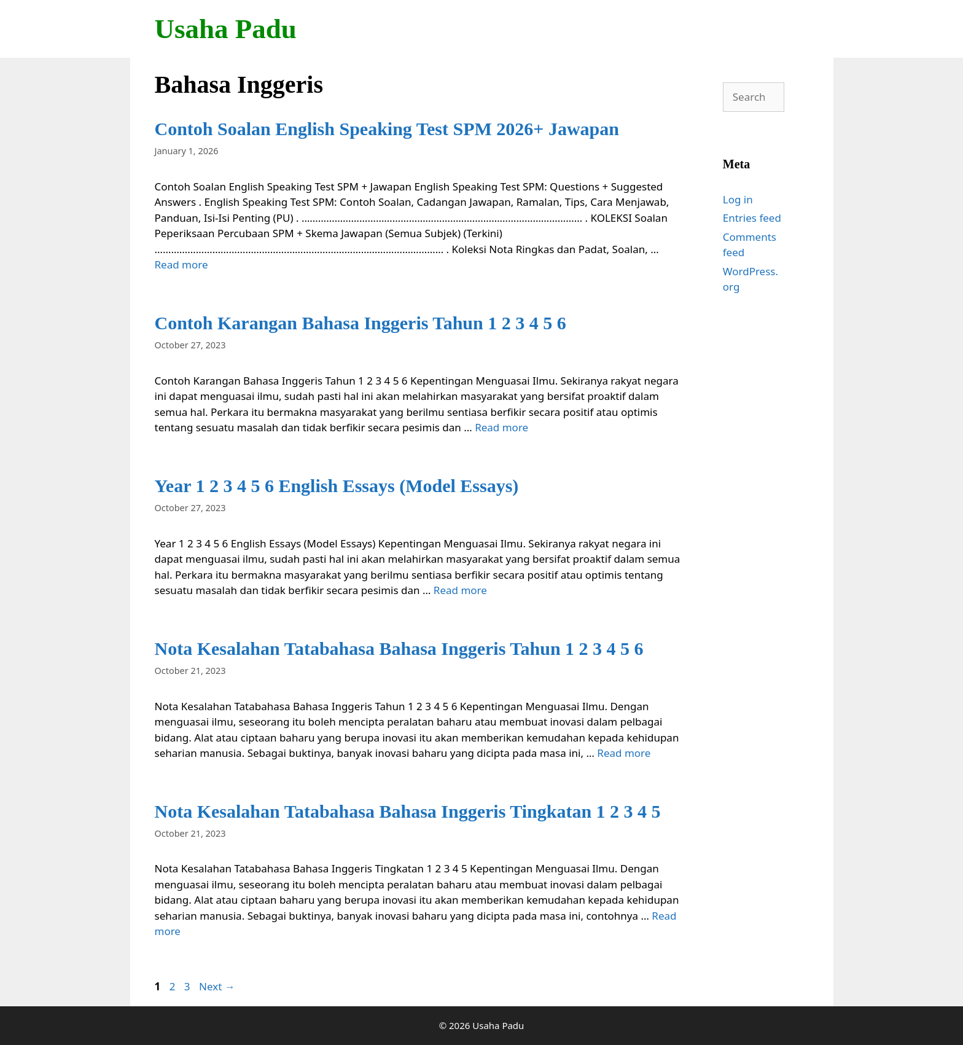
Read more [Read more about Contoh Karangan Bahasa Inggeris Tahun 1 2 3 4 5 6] (501, 427)
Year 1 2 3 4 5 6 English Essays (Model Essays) (337, 486)
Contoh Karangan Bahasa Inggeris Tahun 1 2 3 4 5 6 (360, 323)
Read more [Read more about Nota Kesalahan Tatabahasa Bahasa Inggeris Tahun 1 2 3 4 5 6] (623, 753)
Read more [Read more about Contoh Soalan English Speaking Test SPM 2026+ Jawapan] (181, 264)
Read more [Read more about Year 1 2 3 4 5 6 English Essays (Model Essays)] (460, 590)
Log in (738, 199)
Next (217, 986)
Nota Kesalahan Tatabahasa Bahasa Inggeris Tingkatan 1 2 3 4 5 (408, 811)
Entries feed (752, 218)
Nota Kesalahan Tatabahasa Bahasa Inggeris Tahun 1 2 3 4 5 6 (399, 648)
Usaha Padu (226, 29)
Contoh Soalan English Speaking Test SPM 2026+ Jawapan (387, 129)
